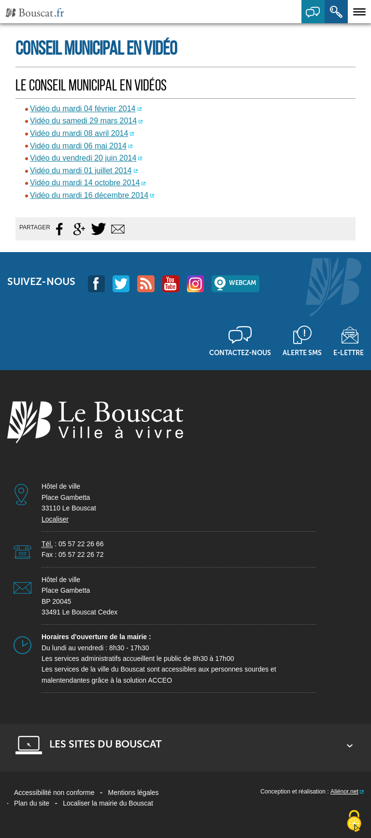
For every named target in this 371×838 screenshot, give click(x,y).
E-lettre (348, 353)
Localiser (55, 519)
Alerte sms (302, 353)
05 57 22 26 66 (80, 544)
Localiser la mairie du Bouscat (108, 803)
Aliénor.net (344, 791)
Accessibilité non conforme (54, 792)
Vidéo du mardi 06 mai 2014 (78, 146)
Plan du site (31, 803)
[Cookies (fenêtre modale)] (354, 821)
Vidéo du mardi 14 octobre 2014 (85, 183)
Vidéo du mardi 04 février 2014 (83, 109)
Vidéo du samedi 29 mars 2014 (83, 121)
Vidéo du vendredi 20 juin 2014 (83, 158)
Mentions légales (133, 792)
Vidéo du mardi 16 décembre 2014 (89, 195)
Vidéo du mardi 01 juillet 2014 (81, 170)
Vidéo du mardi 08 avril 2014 (79, 133)
